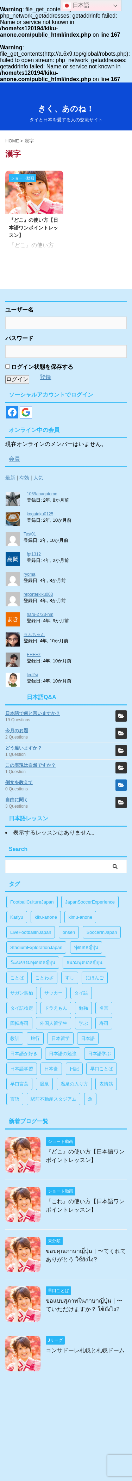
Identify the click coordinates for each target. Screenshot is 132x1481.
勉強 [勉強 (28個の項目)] (83, 1008)
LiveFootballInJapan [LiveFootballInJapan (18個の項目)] (30, 932)
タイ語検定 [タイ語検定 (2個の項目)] (21, 1008)
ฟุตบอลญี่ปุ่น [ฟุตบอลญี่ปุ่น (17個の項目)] (86, 947)
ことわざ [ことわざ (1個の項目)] (44, 977)
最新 (10, 478)
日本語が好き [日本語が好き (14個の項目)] (24, 1053)
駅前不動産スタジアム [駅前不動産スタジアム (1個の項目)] (53, 1099)
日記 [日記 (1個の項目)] (74, 1068)
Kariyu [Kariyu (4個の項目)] (16, 917)
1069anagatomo (42, 493)
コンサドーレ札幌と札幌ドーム (85, 1350)
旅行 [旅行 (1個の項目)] (35, 1038)
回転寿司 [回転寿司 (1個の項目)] (19, 1023)
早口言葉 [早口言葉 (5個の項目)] (19, 1084)
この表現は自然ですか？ (30, 765)
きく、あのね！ (66, 108)
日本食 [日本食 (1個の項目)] (51, 1068)
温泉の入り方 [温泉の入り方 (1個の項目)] (74, 1084)
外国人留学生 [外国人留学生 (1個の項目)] (53, 1023)
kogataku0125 (40, 514)
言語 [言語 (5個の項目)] (14, 1099)
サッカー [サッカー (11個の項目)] (53, 993)
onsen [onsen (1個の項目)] (69, 932)
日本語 (76, 5)
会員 (14, 459)
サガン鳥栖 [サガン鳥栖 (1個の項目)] (21, 993)
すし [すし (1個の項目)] (69, 977)
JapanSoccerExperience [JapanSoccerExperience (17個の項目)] (90, 902)
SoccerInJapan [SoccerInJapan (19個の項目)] (102, 932)
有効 (24, 478)
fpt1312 (34, 554)
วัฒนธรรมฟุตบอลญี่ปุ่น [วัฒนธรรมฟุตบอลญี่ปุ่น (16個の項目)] (32, 962)
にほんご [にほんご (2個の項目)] (95, 977)
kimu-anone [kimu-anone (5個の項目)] (80, 917)
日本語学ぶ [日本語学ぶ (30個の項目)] (99, 1053)
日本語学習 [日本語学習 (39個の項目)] (21, 1068)
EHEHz (33, 654)
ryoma (29, 574)
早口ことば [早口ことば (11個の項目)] (101, 1068)
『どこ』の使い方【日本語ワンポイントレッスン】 (33, 227)
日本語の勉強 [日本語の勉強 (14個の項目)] (62, 1053)
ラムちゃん (34, 634)
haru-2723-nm (40, 614)
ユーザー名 (19, 310)
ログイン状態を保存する (39, 367)
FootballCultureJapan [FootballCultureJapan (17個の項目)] (32, 902)
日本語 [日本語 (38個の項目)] (88, 1038)
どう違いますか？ (23, 748)
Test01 (30, 534)
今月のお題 (16, 730)
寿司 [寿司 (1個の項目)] (103, 1023)
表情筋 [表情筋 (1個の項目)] (106, 1084)
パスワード (19, 338)
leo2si (32, 674)
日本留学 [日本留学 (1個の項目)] (60, 1038)
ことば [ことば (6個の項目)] (17, 977)
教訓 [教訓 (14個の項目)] (14, 1038)
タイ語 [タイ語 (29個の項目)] (81, 993)
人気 (38, 478)
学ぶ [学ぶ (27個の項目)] (83, 1023)
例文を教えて (19, 782)
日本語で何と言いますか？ (32, 713)
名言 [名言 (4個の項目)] (103, 1008)
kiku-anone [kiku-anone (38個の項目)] (45, 917)
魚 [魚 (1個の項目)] (90, 1099)
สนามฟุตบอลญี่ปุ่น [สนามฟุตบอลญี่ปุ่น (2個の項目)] (84, 962)
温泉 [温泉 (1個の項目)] (44, 1084)
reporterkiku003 (38, 594)
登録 (45, 377)
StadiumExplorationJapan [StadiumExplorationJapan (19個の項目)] (36, 947)
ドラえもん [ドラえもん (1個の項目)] (55, 1008)
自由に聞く (16, 799)
